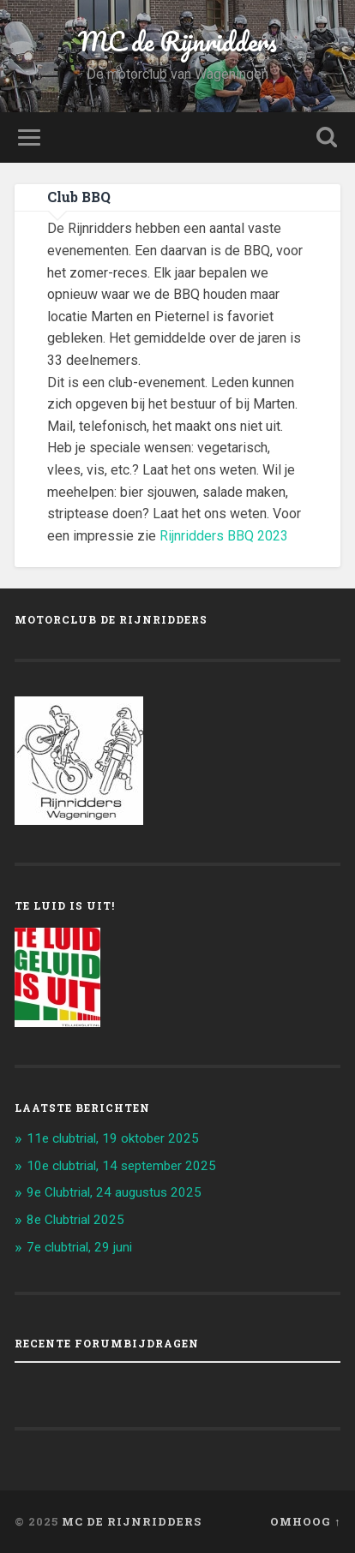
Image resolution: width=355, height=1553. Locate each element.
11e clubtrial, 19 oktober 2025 (113, 1138)
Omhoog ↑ (305, 1521)
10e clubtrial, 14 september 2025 (121, 1166)
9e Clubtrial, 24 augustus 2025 (114, 1192)
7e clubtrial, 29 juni (79, 1247)
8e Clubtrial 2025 (75, 1219)
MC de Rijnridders (177, 42)
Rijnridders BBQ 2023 (223, 536)
